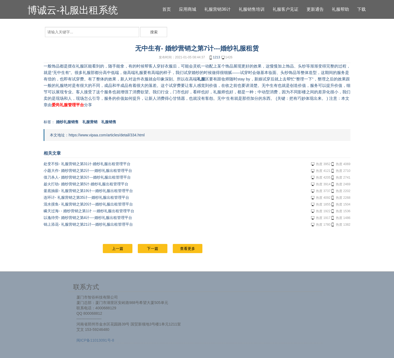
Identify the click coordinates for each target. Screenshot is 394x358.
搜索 (154, 32)
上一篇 (117, 248)
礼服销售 (108, 122)
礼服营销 (89, 122)
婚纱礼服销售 (67, 122)
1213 (214, 57)
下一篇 (152, 248)
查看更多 (187, 248)
